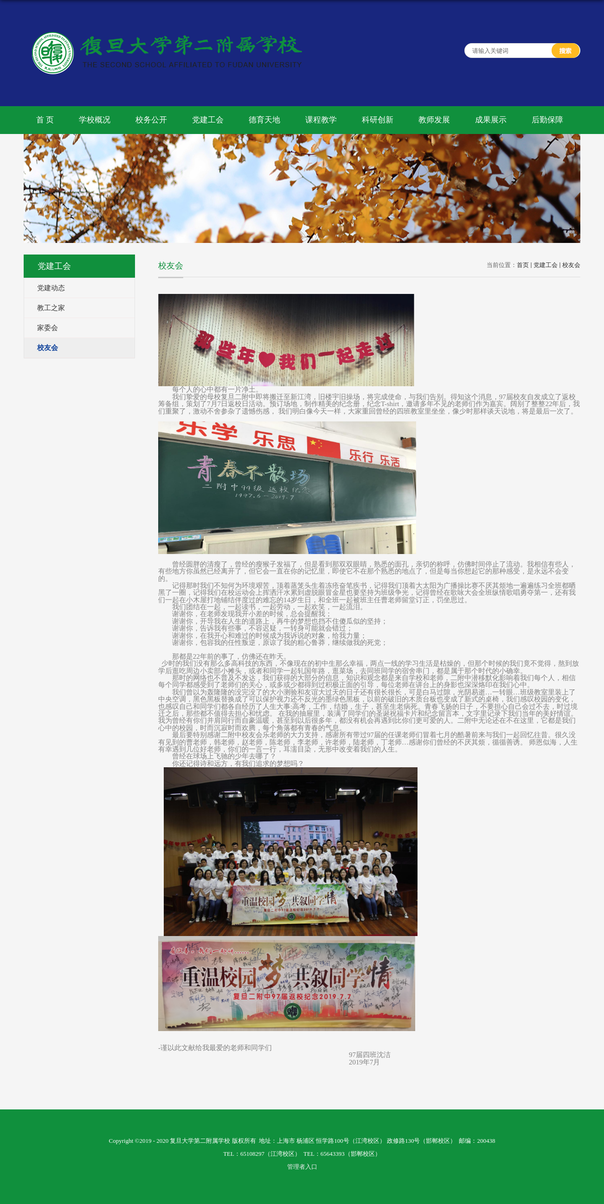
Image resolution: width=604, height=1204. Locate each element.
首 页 (45, 119)
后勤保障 (547, 119)
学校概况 (94, 119)
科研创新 (377, 119)
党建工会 (208, 119)
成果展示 (491, 119)
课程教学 (321, 119)
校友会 (571, 264)
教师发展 (434, 119)
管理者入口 (302, 1166)
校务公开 (151, 119)
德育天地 (264, 119)
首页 (523, 264)
